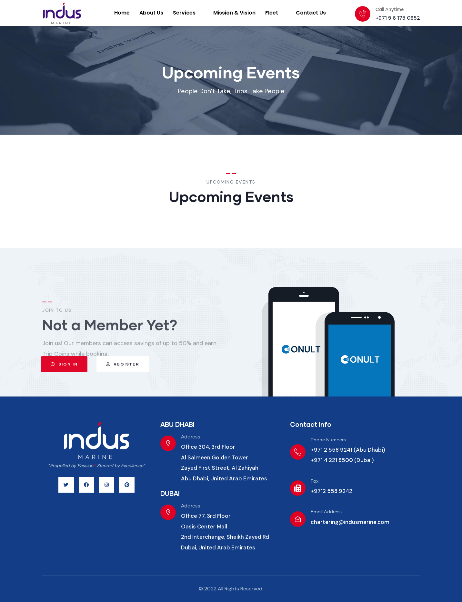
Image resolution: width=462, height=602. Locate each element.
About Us (151, 12)
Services (188, 12)
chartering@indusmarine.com (350, 522)
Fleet (275, 12)
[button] (38, 364)
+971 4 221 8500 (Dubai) (342, 460)
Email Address (326, 512)
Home (122, 12)
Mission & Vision (234, 12)
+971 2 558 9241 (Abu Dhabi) (348, 449)
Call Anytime (390, 9)
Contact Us (311, 12)
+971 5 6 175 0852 (398, 18)
